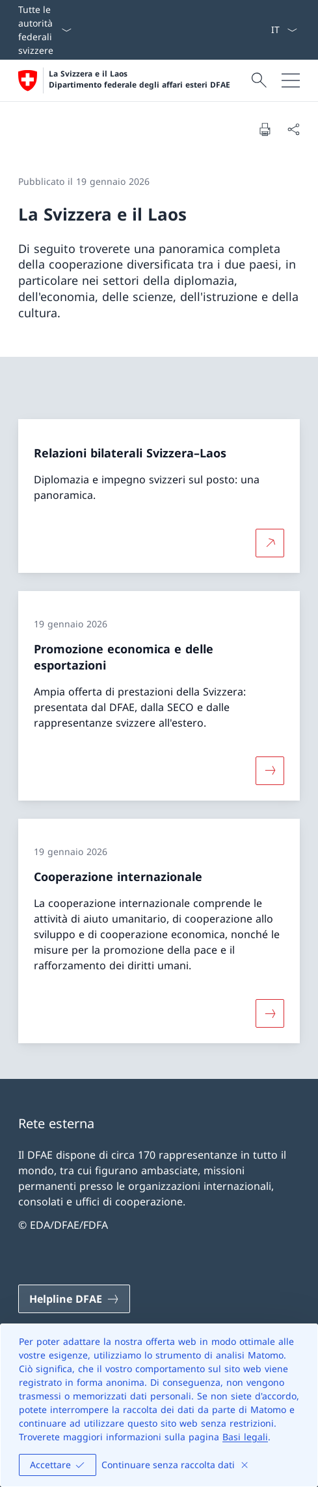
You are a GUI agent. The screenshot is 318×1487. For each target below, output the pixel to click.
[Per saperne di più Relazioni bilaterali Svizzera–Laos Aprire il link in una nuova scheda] (270, 543)
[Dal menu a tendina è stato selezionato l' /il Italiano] (284, 30)
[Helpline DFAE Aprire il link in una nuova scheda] (74, 1299)
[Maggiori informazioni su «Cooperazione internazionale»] (270, 1012)
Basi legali (245, 1437)
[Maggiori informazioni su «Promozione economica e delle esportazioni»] (270, 770)
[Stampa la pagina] (264, 129)
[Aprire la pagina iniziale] (124, 80)
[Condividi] (293, 129)
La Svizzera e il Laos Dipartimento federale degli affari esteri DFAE (139, 79)
